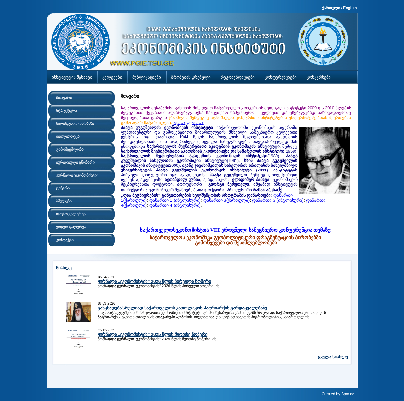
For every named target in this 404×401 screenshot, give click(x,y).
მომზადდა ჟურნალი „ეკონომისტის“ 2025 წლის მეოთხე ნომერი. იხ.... (159, 339)
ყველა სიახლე (333, 357)
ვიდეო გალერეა (71, 227)
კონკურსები (319, 77)
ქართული (331, 8)
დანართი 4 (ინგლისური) (175, 205)
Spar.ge (347, 394)
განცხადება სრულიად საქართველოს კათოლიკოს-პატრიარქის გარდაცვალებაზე (182, 307)
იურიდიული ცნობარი (75, 162)
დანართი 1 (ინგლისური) (175, 200)
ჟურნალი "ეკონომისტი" (77, 175)
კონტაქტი (65, 240)
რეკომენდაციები (238, 77)
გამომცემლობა (70, 149)
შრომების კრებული (191, 77)
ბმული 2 (198, 123)
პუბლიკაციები (146, 77)
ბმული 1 (180, 123)
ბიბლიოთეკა (68, 136)
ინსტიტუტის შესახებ (72, 77)
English (350, 8)
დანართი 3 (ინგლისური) (278, 200)
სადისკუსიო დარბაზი (75, 123)
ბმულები (64, 201)
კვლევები (112, 77)
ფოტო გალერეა (71, 214)
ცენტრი (63, 188)
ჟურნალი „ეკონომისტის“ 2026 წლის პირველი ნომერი (154, 281)
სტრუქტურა (66, 110)
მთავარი (64, 97)
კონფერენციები (281, 77)
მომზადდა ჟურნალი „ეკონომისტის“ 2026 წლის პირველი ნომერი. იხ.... (161, 286)
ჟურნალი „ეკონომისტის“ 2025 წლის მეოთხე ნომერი (153, 334)
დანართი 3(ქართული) (226, 200)
